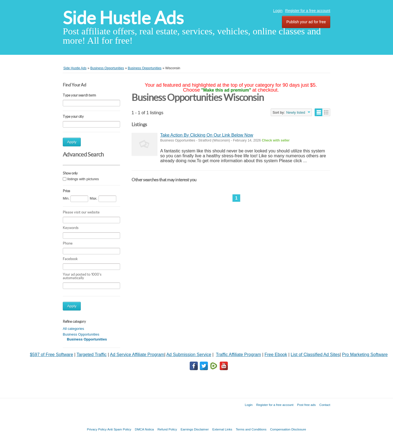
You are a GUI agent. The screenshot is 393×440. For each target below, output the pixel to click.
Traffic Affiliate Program (238, 354)
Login (277, 10)
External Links (222, 429)
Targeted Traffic (92, 354)
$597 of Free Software (51, 354)
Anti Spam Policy (119, 429)
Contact (324, 404)
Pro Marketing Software (365, 354)
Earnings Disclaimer (195, 429)
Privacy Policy (96, 429)
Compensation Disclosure (288, 429)
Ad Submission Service (188, 354)
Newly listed (295, 112)
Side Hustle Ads (123, 18)
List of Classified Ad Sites (315, 354)
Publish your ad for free (306, 22)
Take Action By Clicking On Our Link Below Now (206, 135)
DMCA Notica (144, 429)
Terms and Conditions (251, 429)
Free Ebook (275, 354)
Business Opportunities (81, 334)
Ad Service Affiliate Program (137, 354)
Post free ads (306, 404)
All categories (73, 329)
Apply (71, 142)
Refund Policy (167, 429)
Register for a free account (307, 10)
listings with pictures (83, 179)
